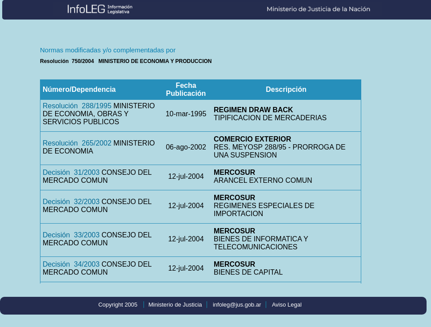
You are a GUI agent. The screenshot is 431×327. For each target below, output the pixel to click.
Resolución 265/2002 (77, 143)
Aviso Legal (287, 304)
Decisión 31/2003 (71, 172)
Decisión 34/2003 (71, 264)
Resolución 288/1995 (77, 106)
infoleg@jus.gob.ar (237, 304)
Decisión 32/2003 (71, 201)
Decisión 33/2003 (71, 235)
